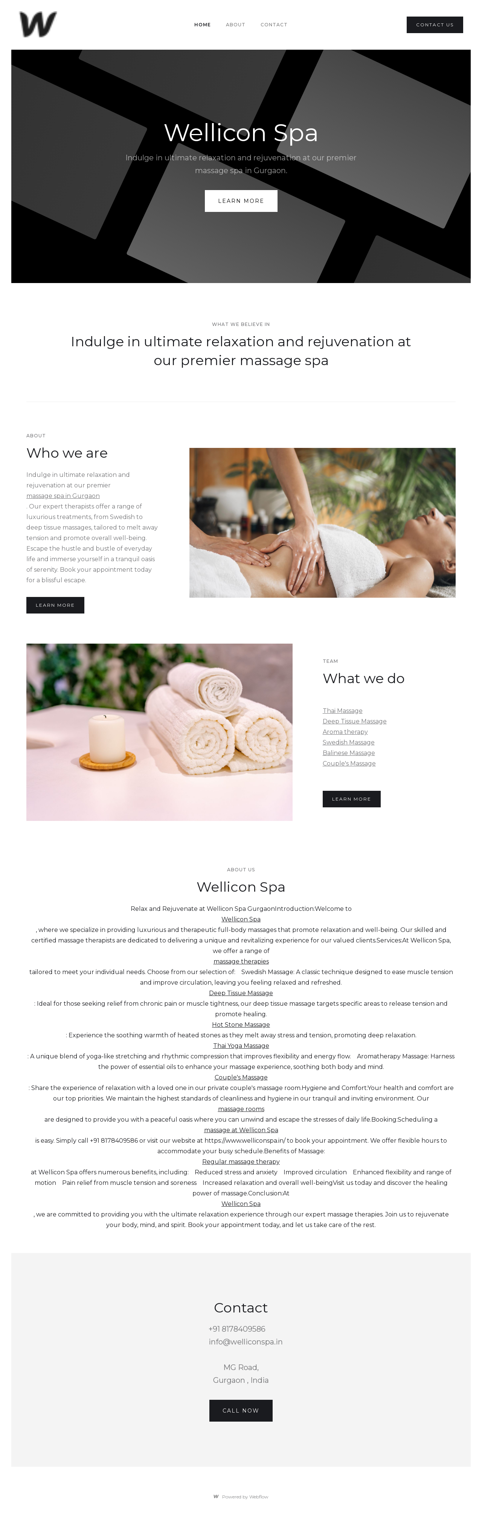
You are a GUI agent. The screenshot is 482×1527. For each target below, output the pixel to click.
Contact (274, 24)
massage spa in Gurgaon (63, 495)
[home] (39, 24)
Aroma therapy (345, 731)
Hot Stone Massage (241, 1024)
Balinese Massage (349, 753)
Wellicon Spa (241, 919)
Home (202, 24)
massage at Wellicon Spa (241, 1130)
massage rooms (241, 1109)
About (236, 24)
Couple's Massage (349, 763)
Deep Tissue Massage (355, 721)
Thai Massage (343, 710)
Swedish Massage (349, 742)
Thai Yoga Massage (241, 1045)
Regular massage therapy (241, 1161)
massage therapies (241, 961)
